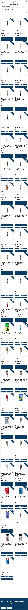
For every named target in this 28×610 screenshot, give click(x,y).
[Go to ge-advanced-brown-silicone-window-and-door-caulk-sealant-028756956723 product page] (7, 240)
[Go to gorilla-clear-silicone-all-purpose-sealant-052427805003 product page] (7, 193)
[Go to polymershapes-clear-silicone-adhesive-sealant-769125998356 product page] (7, 404)
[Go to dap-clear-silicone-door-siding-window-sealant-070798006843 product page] (7, 521)
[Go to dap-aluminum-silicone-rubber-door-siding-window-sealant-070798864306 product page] (21, 334)
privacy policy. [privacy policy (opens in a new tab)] (8, 603)
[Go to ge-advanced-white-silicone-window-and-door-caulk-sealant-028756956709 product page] (7, 451)
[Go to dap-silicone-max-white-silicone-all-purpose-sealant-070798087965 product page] (21, 381)
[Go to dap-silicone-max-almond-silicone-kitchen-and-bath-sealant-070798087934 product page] (7, 170)
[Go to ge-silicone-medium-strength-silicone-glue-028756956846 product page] (7, 474)
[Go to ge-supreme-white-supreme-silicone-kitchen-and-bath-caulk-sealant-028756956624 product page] (21, 474)
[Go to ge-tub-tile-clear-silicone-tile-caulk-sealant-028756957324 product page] (21, 310)
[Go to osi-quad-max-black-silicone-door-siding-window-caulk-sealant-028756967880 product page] (21, 170)
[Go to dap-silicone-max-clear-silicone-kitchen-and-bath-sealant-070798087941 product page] (21, 357)
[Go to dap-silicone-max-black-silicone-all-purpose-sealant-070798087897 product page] (21, 146)
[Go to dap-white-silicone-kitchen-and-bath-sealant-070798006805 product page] (7, 498)
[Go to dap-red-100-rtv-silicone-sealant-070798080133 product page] (21, 123)
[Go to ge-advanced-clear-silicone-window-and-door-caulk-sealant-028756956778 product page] (7, 287)
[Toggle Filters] (26, 12)
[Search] (26, 6)
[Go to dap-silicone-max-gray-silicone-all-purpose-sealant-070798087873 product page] (7, 146)
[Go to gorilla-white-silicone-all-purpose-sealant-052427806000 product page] (21, 193)
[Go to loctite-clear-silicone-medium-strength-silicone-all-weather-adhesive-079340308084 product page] (7, 568)
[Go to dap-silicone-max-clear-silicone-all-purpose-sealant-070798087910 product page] (7, 53)
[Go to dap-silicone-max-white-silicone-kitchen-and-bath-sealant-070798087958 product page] (7, 381)
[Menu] (2, 2)
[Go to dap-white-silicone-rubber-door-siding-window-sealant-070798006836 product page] (21, 498)
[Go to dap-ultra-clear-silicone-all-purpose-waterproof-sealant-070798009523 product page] (21, 545)
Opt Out (9, 608)
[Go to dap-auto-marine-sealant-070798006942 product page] (21, 404)
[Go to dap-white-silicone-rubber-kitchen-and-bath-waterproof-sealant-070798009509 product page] (7, 545)
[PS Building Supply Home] (14, 2)
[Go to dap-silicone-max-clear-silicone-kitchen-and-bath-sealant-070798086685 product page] (21, 29)
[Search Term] (14, 7)
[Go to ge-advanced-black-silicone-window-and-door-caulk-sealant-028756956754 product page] (21, 217)
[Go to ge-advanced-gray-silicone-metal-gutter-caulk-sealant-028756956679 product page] (7, 99)
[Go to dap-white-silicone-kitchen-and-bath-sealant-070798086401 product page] (21, 521)
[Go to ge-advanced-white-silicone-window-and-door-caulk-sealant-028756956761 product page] (21, 287)
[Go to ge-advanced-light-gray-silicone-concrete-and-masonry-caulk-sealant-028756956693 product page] (7, 263)
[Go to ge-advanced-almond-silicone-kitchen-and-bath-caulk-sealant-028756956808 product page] (21, 451)
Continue (3, 608)
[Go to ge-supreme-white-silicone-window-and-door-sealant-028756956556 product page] (21, 76)
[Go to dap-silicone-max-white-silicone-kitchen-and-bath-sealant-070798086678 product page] (7, 29)
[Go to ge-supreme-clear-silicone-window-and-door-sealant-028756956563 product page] (7, 76)
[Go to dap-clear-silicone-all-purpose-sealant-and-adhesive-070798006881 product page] (7, 334)
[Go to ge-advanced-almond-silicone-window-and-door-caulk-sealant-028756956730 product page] (7, 217)
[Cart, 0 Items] (26, 1)
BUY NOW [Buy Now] (7, 63)
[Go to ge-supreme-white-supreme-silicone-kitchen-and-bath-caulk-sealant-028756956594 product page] (21, 99)
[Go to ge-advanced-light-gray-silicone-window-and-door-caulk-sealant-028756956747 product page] (21, 240)
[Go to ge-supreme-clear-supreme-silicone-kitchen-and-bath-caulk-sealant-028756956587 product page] (7, 123)
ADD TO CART (7, 61)
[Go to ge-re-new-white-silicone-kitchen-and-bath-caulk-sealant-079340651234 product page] (7, 427)
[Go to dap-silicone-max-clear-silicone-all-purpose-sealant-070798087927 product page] (7, 357)
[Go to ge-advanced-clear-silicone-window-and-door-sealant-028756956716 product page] (21, 427)
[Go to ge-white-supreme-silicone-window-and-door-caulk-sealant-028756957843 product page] (21, 53)
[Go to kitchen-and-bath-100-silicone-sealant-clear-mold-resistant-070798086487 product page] (7, 310)
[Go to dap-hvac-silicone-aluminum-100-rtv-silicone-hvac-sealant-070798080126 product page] (21, 263)
